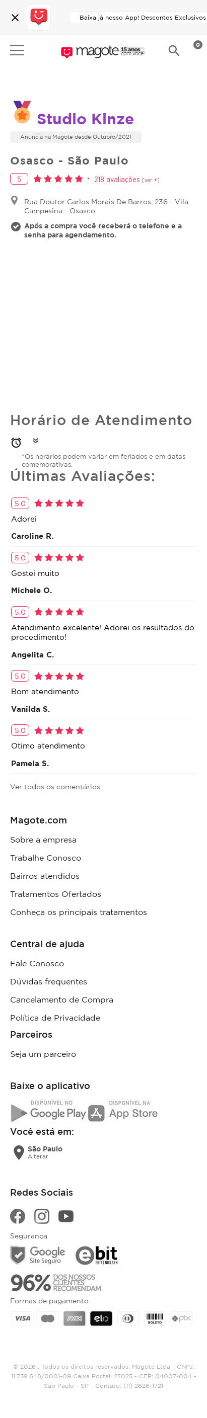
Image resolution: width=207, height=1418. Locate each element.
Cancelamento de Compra (61, 999)
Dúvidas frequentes (48, 981)
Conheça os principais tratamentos (78, 911)
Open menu (17, 50)
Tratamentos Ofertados (55, 893)
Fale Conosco (37, 963)
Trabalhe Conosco (45, 857)
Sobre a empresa (43, 839)
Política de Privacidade (55, 1017)
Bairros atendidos (45, 875)
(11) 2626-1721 (143, 1385)
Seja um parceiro (43, 1053)
